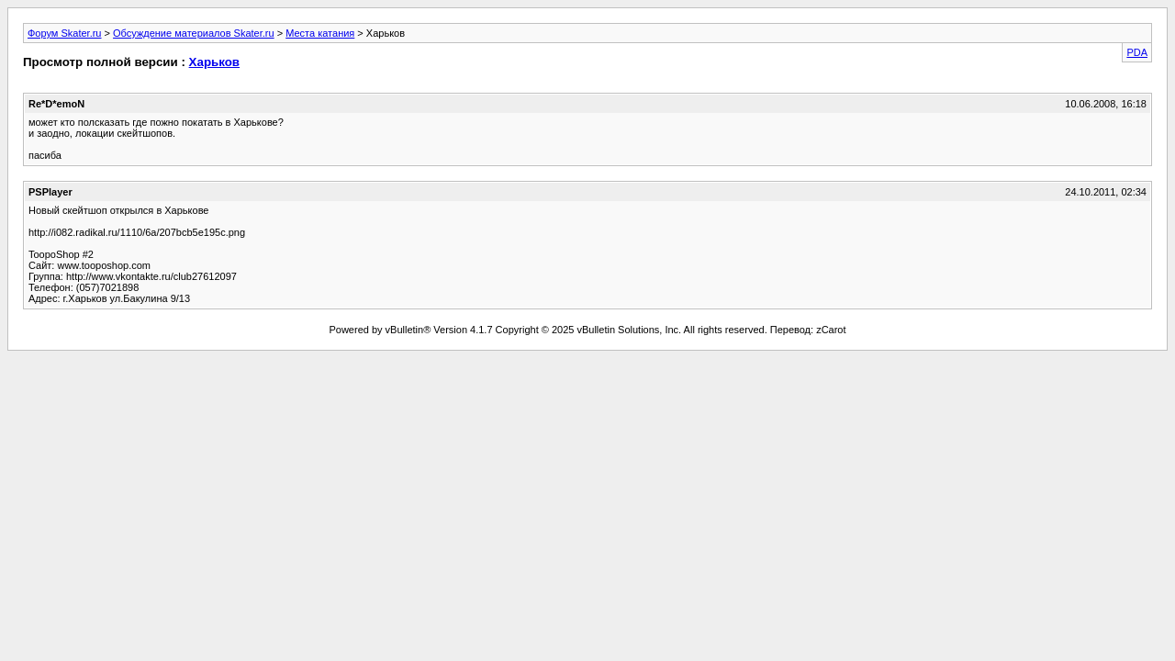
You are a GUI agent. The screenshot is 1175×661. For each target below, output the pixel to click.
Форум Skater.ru (65, 33)
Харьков (214, 62)
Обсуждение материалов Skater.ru (193, 33)
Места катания (319, 33)
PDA (1136, 52)
